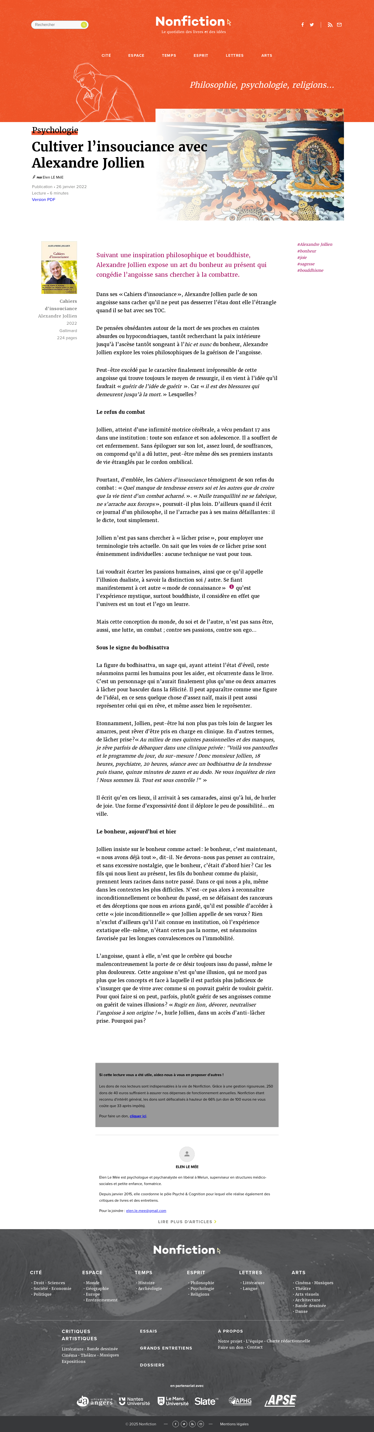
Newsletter (339, 24)
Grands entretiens (166, 1348)
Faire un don (231, 1347)
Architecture (307, 1300)
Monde (92, 1282)
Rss (330, 24)
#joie (301, 257)
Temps (169, 55)
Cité (106, 55)
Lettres (235, 55)
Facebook (175, 1424)
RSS (192, 1424)
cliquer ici (138, 1116)
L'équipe (254, 1341)
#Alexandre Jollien (314, 244)
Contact (255, 1347)
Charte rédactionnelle (288, 1341)
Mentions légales (234, 1424)
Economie (61, 1288)
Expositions (74, 1361)
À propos (230, 1331)
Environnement (102, 1300)
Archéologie (150, 1288)
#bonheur (306, 251)
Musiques (323, 1282)
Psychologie (202, 1288)
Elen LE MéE (53, 177)
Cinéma (303, 1282)
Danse (301, 1311)
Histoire (146, 1282)
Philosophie (202, 1282)
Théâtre (303, 1288)
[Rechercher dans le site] (60, 25)
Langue (250, 1288)
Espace (136, 55)
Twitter (184, 1424)
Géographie (97, 1288)
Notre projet (230, 1341)
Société (41, 1288)
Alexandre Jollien (57, 316)
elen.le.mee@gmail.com (146, 1210)
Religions (200, 1294)
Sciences (56, 1282)
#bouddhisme (310, 270)
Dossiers (152, 1365)
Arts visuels (307, 1294)
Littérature (254, 1282)
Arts (266, 55)
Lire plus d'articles (185, 1221)
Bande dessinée (310, 1305)
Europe (93, 1294)
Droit (39, 1282)
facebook (302, 24)
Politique (43, 1294)
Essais (148, 1331)
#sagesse (305, 264)
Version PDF (43, 199)
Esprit (201, 55)
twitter (311, 24)
